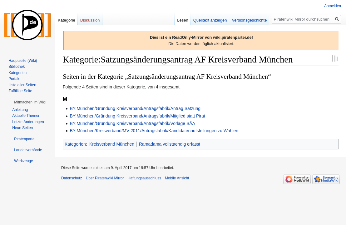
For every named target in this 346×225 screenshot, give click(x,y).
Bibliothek (16, 66)
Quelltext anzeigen (210, 20)
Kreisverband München (111, 144)
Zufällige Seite (20, 91)
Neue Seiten (22, 128)
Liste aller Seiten (22, 85)
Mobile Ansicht (177, 178)
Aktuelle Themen (26, 115)
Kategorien (75, 144)
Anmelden (332, 6)
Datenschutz (71, 178)
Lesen (182, 20)
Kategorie (66, 20)
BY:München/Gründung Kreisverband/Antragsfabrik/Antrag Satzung (135, 108)
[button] (30, 102)
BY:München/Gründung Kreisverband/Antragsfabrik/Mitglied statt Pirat (137, 115)
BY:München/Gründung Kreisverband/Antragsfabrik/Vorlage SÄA (132, 123)
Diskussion (90, 20)
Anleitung (20, 110)
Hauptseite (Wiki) (22, 60)
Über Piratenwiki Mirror (105, 178)
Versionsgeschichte (249, 20)
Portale (14, 79)
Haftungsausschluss (144, 178)
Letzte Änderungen (28, 122)
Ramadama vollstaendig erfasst (169, 144)
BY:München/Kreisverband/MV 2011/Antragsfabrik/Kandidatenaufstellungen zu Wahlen (154, 130)
